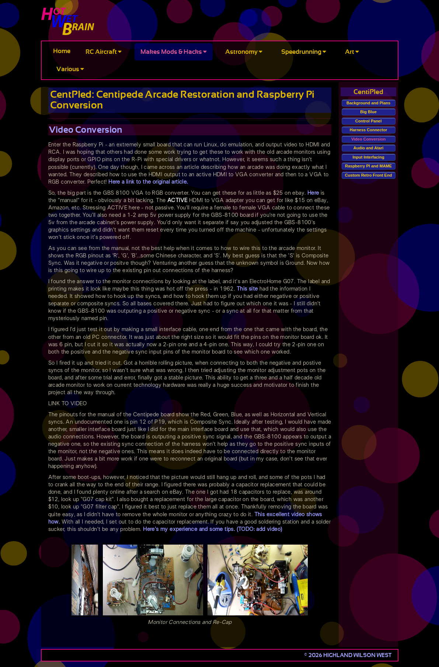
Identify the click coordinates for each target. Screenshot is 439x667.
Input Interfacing (368, 157)
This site (247, 289)
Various (70, 69)
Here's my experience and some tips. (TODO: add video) (212, 529)
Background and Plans (368, 103)
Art (352, 51)
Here (313, 193)
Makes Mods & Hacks (173, 51)
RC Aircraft (104, 51)
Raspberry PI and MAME (368, 166)
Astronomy (243, 51)
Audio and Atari (368, 148)
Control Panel (368, 121)
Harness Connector (368, 130)
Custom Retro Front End (368, 175)
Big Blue (368, 112)
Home (61, 51)
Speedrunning (303, 51)
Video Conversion (368, 139)
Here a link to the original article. (148, 182)
